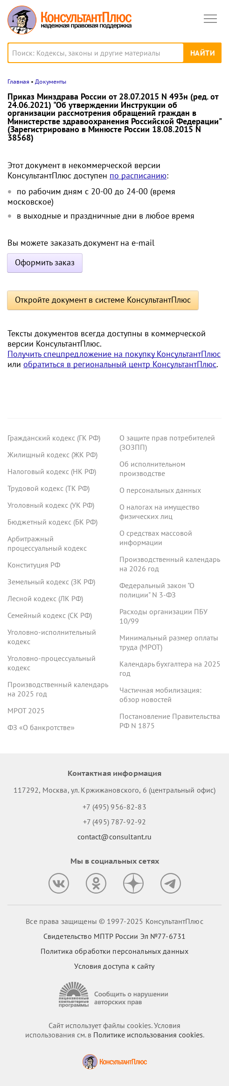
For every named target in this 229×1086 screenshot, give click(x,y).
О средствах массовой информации (155, 537)
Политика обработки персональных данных (114, 951)
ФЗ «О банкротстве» (41, 727)
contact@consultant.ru (114, 836)
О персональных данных (160, 490)
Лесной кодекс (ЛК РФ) (45, 598)
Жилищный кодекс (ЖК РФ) (52, 454)
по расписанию (138, 175)
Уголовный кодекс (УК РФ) (50, 505)
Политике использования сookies (148, 1034)
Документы (50, 81)
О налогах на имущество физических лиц (159, 511)
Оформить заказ (45, 262)
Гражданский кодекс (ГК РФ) (53, 437)
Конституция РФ (33, 564)
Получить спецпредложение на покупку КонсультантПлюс (114, 353)
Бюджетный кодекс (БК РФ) (52, 521)
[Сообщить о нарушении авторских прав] (115, 995)
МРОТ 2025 (26, 710)
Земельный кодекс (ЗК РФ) (51, 581)
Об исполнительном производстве (152, 468)
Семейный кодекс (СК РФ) (49, 615)
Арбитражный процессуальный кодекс (47, 543)
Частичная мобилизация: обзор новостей (160, 694)
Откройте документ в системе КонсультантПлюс (103, 299)
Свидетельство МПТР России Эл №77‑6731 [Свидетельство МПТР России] (114, 936)
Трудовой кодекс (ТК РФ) (48, 488)
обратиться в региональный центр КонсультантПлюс (119, 364)
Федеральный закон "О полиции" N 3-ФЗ (156, 590)
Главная (18, 81)
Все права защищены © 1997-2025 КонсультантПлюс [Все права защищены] (114, 921)
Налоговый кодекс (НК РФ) (51, 471)
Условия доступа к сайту (114, 966)
